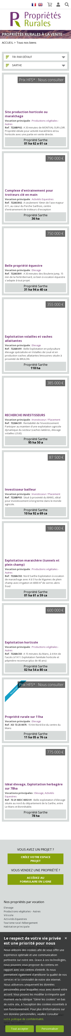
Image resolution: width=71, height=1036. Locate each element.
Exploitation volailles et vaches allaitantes (28, 338)
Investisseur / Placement (46, 419)
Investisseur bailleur (20, 489)
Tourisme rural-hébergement (21, 922)
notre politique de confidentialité (23, 1019)
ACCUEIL (7, 42)
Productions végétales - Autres (22, 911)
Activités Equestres (43, 199)
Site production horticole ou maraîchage (26, 114)
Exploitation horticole (21, 642)
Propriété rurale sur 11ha (24, 717)
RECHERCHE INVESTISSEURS (25, 415)
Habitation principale (17, 926)
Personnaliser (49, 1028)
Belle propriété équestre (23, 266)
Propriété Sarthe (36, 140)
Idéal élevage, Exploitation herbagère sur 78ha (34, 786)
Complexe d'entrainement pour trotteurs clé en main (29, 192)
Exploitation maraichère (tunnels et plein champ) (32, 562)
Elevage (36, 270)
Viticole (8, 915)
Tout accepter (19, 1028)
